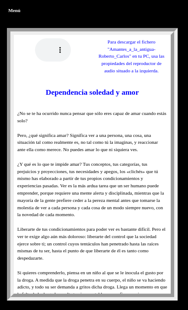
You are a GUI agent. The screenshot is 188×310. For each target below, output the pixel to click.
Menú (14, 10)
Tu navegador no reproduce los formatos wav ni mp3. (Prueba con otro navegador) (53, 50)
